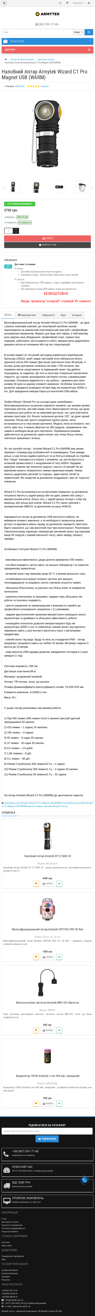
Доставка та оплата (10, 1222)
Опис (8, 315)
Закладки (6, 1276)
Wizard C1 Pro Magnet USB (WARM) (45, 803)
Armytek (24, 803)
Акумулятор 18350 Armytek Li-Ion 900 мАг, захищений (47, 1076)
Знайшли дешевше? (20, 204)
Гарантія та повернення (12, 1225)
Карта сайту (7, 1245)
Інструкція (77, 315)
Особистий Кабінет (10, 1270)
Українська (78, 3)
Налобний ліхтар (12, 803)
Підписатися (47, 1139)
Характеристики (27, 315)
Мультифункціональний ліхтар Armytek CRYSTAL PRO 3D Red (47, 929)
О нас (4, 1219)
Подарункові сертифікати (13, 1256)
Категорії (47, 49)
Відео (63, 315)
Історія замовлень (10, 1273)
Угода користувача (10, 1231)
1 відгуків (44, 86)
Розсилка (6, 1280)
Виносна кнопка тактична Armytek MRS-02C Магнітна (47, 1002)
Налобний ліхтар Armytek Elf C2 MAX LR (47, 856)
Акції (4, 1259)
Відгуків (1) (48, 315)
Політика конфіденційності (13, 1228)
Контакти (6, 1242)
